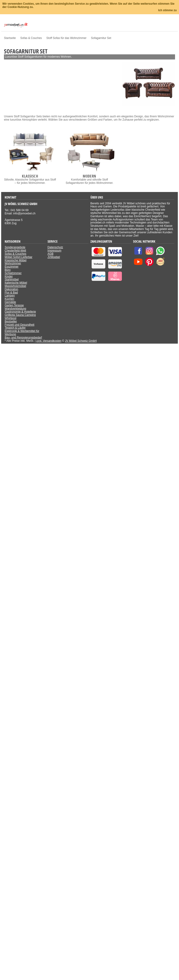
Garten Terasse (14, 305)
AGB (50, 253)
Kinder (9, 276)
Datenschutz (55, 247)
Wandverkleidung (15, 308)
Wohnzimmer (13, 263)
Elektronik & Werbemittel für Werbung (22, 332)
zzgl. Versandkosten (48, 340)
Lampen (10, 295)
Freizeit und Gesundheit (19, 324)
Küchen (9, 298)
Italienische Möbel (16, 282)
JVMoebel (54, 257)
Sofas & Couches (15, 253)
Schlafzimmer (13, 273)
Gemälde (10, 302)
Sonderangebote (15, 247)
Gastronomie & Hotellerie (20, 311)
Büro (7, 270)
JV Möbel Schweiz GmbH (81, 340)
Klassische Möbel (15, 260)
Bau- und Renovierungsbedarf (23, 337)
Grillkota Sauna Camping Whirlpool (20, 316)
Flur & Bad (11, 292)
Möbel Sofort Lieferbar (18, 257)
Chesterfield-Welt (15, 250)
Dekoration (11, 289)
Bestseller (11, 321)
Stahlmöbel (12, 279)
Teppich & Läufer (15, 327)
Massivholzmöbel (15, 286)
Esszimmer (11, 266)
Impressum (54, 250)
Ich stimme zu (167, 10)
